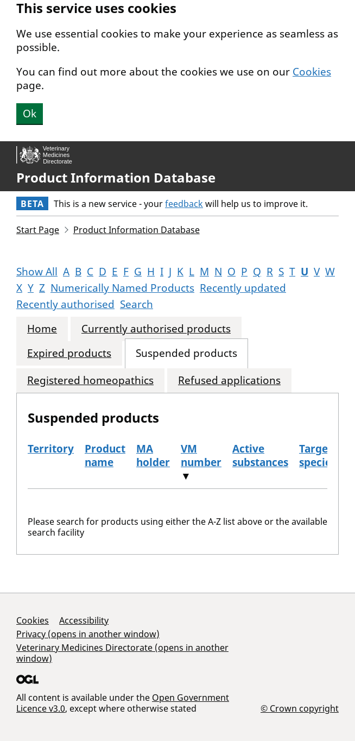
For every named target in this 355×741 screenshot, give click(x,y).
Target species (317, 455)
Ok (29, 113)
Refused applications (229, 380)
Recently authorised (65, 304)
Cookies (312, 72)
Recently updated (243, 288)
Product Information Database (115, 177)
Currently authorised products (156, 329)
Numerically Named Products (122, 288)
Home (42, 329)
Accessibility (84, 620)
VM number (201, 455)
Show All (37, 272)
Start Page (37, 230)
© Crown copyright (300, 708)
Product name (105, 455)
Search (136, 304)
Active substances (260, 455)
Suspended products (186, 353)
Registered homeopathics (90, 380)
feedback (184, 204)
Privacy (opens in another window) (88, 634)
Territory (51, 449)
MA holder (153, 455)
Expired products (69, 353)
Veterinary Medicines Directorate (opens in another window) (122, 653)
